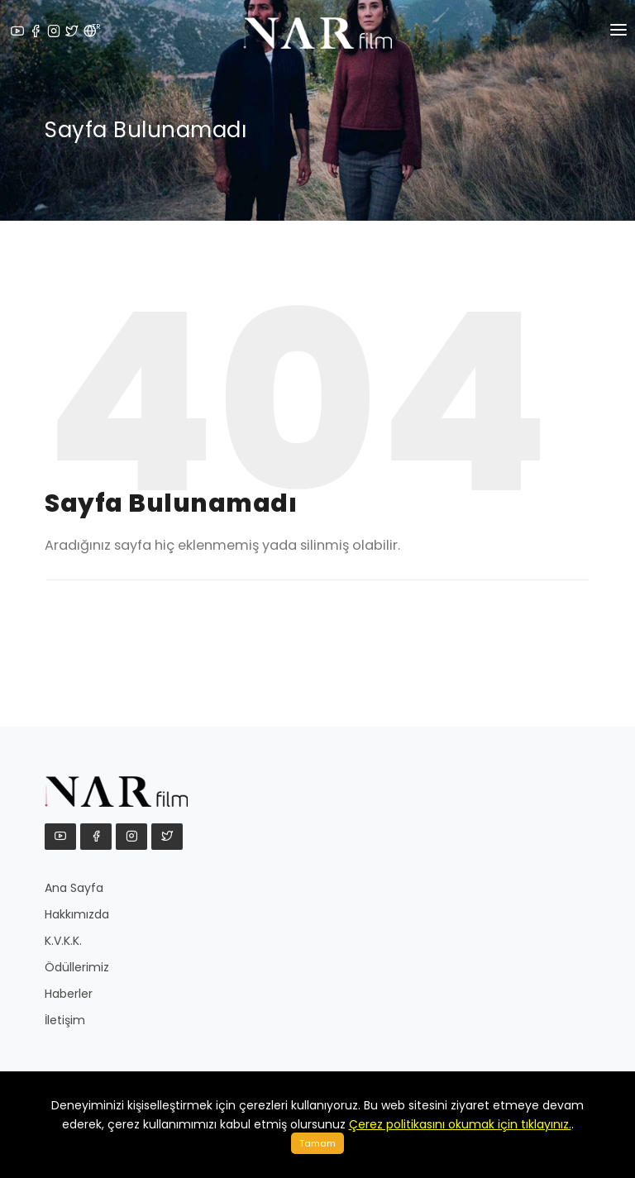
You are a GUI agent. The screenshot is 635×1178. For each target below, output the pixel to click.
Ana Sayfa (74, 888)
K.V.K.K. (63, 940)
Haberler (69, 993)
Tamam (317, 1143)
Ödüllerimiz (77, 967)
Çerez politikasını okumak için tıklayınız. (460, 1124)
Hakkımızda (77, 914)
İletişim (65, 1020)
